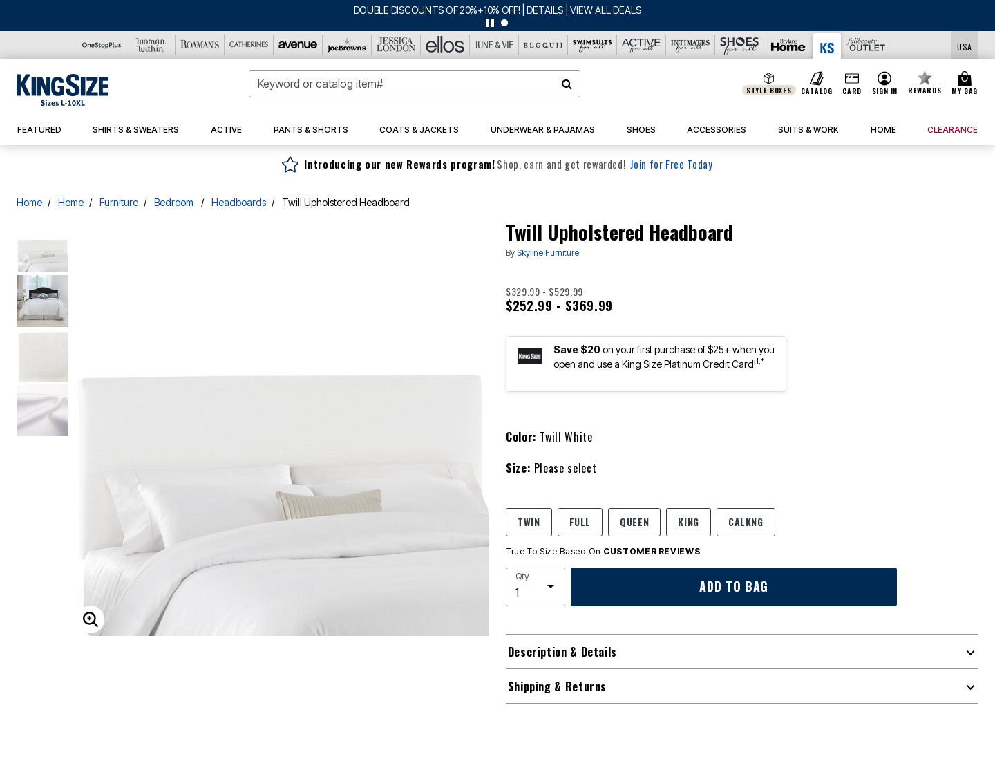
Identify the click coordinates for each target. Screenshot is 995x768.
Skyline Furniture (548, 252)
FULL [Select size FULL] (580, 521)
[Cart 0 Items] (967, 84)
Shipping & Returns (557, 686)
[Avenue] (298, 45)
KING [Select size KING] (688, 521)
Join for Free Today (671, 164)
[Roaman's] (200, 45)
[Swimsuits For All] (592, 45)
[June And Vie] (494, 45)
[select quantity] (535, 587)
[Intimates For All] (690, 45)
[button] (884, 84)
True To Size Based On (603, 551)
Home (29, 202)
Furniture (119, 202)
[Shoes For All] (739, 45)
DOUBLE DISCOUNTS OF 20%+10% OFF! (438, 10)
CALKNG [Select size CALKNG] (746, 521)
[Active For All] (641, 45)
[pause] (489, 22)
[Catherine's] (249, 45)
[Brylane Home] (788, 45)
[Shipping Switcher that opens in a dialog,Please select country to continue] (964, 45)
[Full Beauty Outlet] (865, 45)
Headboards (238, 202)
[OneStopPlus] (101, 45)
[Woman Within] (151, 45)
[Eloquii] (543, 45)
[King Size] (827, 46)
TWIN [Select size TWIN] (529, 521)
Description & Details (562, 652)
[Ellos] (445, 45)
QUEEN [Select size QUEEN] (634, 521)
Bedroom (175, 202)
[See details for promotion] (542, 10)
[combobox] (414, 83)
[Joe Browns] (347, 45)
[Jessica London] (396, 45)
